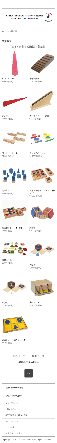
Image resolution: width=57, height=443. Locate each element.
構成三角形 (7, 260)
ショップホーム (11, 403)
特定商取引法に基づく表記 (16, 415)
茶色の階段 (34, 78)
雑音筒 (32, 228)
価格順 (31, 46)
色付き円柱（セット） (39, 153)
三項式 (5, 302)
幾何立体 (6, 190)
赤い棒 (5, 116)
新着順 (41, 46)
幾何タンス (34, 302)
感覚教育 (13, 31)
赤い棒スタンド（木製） (40, 116)
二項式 (32, 265)
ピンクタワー (8, 78)
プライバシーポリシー (14, 433)
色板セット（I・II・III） (12, 228)
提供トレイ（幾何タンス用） (15, 340)
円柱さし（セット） (11, 153)
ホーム (4, 31)
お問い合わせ (10, 409)
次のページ (38, 356)
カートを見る (10, 427)
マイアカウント (11, 421)
